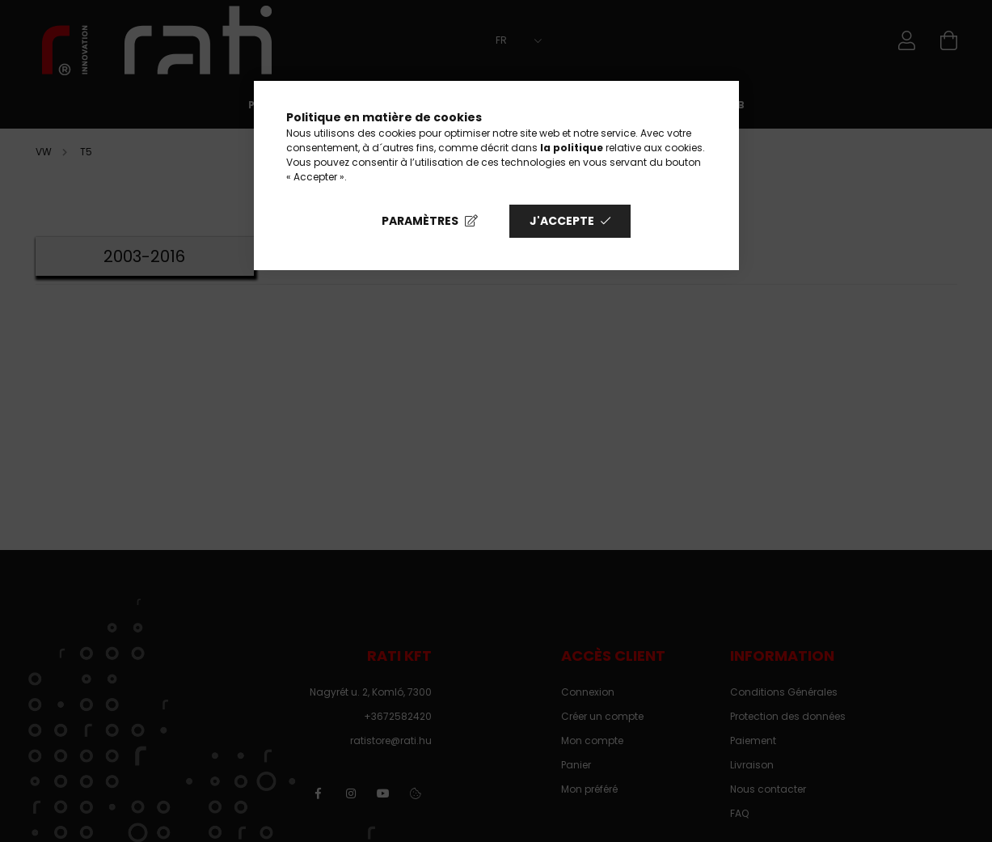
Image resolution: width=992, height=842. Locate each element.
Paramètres (420, 221)
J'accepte (562, 221)
